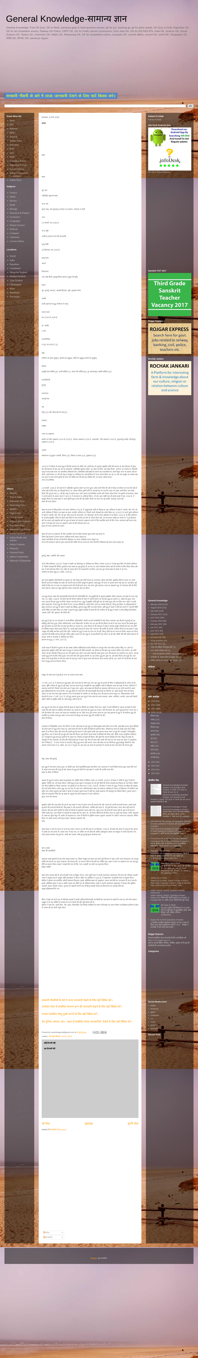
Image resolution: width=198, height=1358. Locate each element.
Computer (14, 233)
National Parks (17, 552)
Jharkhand (15, 292)
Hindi (12, 205)
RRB (12, 157)
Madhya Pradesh (18, 276)
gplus (153, 1012)
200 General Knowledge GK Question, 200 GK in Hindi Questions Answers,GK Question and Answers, (171, 823)
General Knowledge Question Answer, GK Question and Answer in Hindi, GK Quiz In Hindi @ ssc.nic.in (175, 788)
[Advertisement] (75, 66)
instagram (155, 1015)
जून (152, 738)
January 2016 (156, 621)
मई (152, 742)
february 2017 (156, 624)
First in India (16, 497)
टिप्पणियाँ (47, 1237)
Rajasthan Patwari (18, 165)
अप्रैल (153, 746)
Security (14, 136)
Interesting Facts (17, 505)
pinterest (154, 1028)
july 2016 (154, 611)
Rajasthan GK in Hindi (170, 863)
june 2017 (155, 631)
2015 (153, 762)
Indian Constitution (19, 556)
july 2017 (154, 627)
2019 (153, 701)
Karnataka (15, 296)
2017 (153, 709)
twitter (153, 1005)
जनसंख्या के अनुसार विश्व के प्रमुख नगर (164, 657)
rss (152, 1018)
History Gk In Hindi (159, 878)
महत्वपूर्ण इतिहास (55, 1036)
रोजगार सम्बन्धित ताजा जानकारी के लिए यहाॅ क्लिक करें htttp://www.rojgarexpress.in (167, 939)
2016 (153, 712)
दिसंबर (153, 716)
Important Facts (17, 501)
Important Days (17, 525)
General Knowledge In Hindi (175, 807)
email (153, 1022)
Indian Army (16, 140)
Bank (12, 120)
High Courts (15, 513)
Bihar (12, 288)
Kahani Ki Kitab (154, 119)
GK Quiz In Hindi (168, 905)
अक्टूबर (153, 723)
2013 (153, 769)
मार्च (152, 750)
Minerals (14, 548)
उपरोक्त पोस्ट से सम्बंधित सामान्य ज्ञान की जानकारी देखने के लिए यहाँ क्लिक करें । (82, 1006)
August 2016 (156, 608)
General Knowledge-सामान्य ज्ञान (66, 19)
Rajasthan (14, 264)
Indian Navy (16, 180)
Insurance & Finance (19, 213)
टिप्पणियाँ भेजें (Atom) (58, 1129)
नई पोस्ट (46, 1123)
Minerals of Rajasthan (20, 560)
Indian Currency (17, 533)
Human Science (17, 225)
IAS (12, 153)
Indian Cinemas (17, 544)
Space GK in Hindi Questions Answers (167, 920)
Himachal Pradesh (18, 272)
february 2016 (156, 604)
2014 (153, 766)
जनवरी (153, 757)
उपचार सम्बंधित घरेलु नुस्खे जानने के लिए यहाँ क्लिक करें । (70, 1014)
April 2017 (155, 634)
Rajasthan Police (18, 161)
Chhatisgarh (15, 284)
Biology (13, 209)
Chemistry (15, 237)
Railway (14, 128)
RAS (12, 148)
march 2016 (66, 1036)
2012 (153, 773)
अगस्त (153, 731)
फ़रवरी (153, 753)
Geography (15, 221)
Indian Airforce (17, 169)
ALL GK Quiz (156, 644)
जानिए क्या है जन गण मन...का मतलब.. (164, 660)
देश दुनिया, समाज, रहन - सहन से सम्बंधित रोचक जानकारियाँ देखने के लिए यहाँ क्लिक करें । (87, 1021)
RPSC (12, 132)
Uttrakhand (15, 268)
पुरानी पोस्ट (133, 1123)
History (13, 200)
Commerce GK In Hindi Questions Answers (169, 838)
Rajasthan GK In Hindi (160, 851)
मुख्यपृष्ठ (89, 1123)
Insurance (14, 144)
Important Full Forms (20, 529)
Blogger (94, 1258)
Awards (13, 493)
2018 (153, 705)
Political (14, 229)
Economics (15, 217)
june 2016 (155, 617)
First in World (16, 517)
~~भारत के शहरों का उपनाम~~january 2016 (167, 654)
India (12, 260)
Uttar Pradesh (16, 280)
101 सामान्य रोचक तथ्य (159, 650)
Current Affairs (17, 241)
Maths (13, 196)
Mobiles (13, 509)
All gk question (157, 640)
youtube (154, 1025)
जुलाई (153, 734)
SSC (12, 124)
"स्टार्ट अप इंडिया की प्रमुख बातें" (162, 647)
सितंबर (153, 727)
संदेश (46, 1232)
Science (13, 192)
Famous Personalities (20, 521)
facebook (154, 1009)
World (13, 256)
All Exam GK (156, 637)
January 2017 (156, 614)
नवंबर (153, 719)
